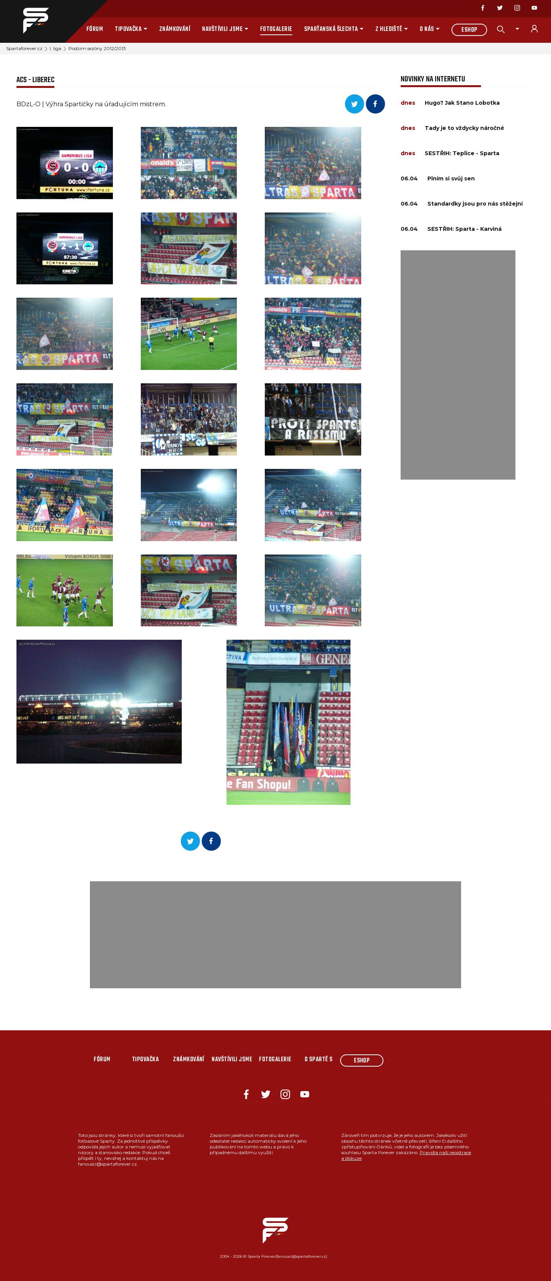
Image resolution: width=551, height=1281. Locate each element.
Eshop (469, 30)
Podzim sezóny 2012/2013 (97, 48)
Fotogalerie (276, 29)
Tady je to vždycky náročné (464, 128)
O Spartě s (319, 1060)
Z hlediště (389, 29)
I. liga (55, 48)
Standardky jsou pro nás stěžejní (475, 203)
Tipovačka (128, 29)
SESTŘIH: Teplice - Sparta (462, 153)
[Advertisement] (458, 365)
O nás (427, 29)
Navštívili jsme (222, 29)
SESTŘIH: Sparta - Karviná (464, 228)
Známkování (175, 29)
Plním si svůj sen (451, 178)
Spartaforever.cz (24, 48)
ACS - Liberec (35, 80)
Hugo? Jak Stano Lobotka (462, 102)
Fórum (94, 29)
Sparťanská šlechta (331, 29)
